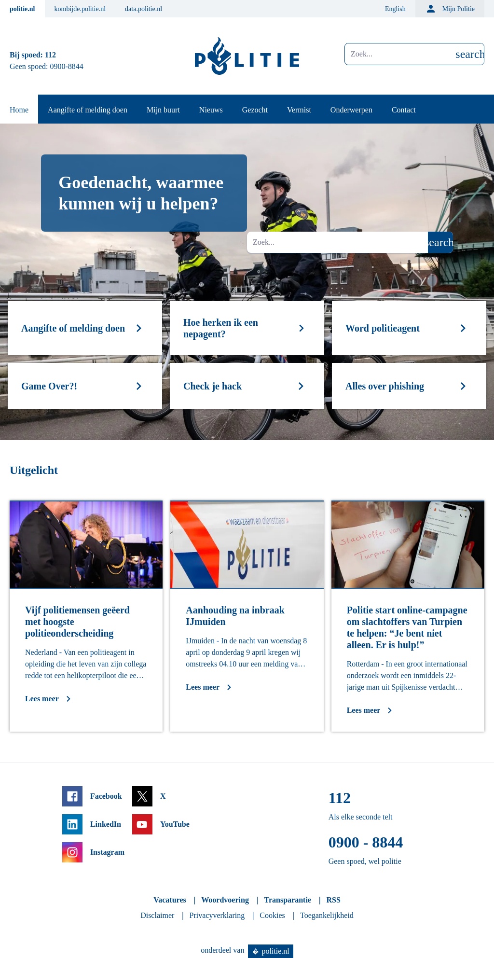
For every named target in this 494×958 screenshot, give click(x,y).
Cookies (272, 915)
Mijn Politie (450, 8)
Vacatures (169, 900)
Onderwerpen (351, 110)
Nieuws (211, 110)
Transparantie (287, 900)
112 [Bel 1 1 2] (50, 55)
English (395, 9)
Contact (404, 110)
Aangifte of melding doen (87, 110)
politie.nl (22, 9)
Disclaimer (157, 915)
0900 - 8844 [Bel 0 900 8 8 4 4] (366, 842)
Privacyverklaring (217, 915)
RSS (333, 900)
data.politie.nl (143, 9)
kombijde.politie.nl (80, 9)
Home (19, 110)
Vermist (299, 110)
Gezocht (255, 110)
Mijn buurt (163, 110)
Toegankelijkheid (327, 915)
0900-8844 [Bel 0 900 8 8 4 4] (66, 66)
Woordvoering (225, 900)
